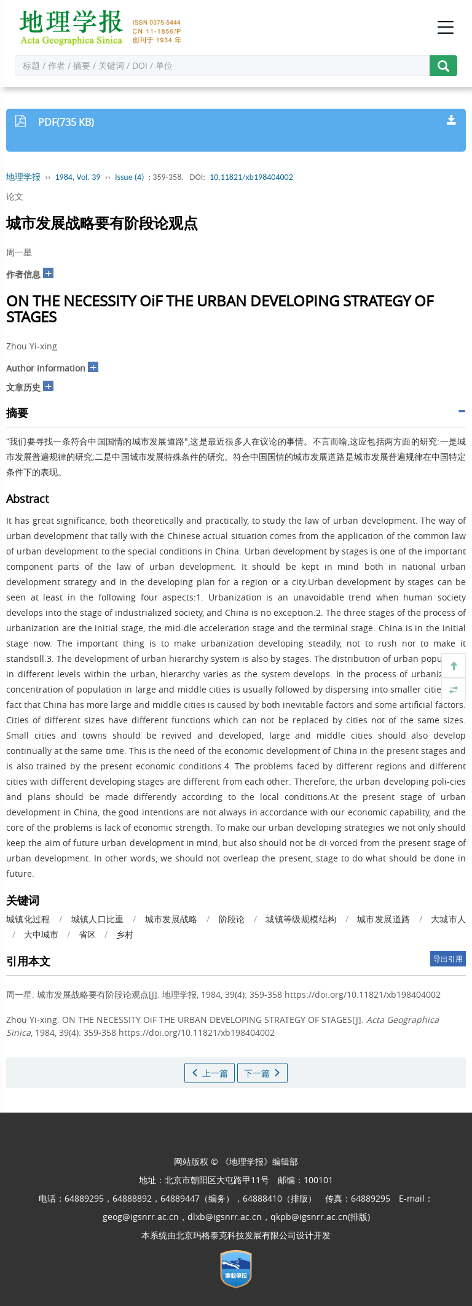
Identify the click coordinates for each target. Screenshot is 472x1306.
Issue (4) (129, 177)
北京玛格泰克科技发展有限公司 (236, 1235)
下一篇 (262, 1073)
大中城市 (41, 934)
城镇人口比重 (97, 919)
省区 (87, 934)
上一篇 (209, 1073)
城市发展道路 (383, 919)
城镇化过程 (28, 919)
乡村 (124, 934)
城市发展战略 (171, 919)
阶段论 (232, 919)
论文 (14, 196)
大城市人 (448, 919)
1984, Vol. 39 (78, 177)
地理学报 (23, 177)
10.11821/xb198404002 (251, 177)
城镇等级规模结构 (301, 919)
